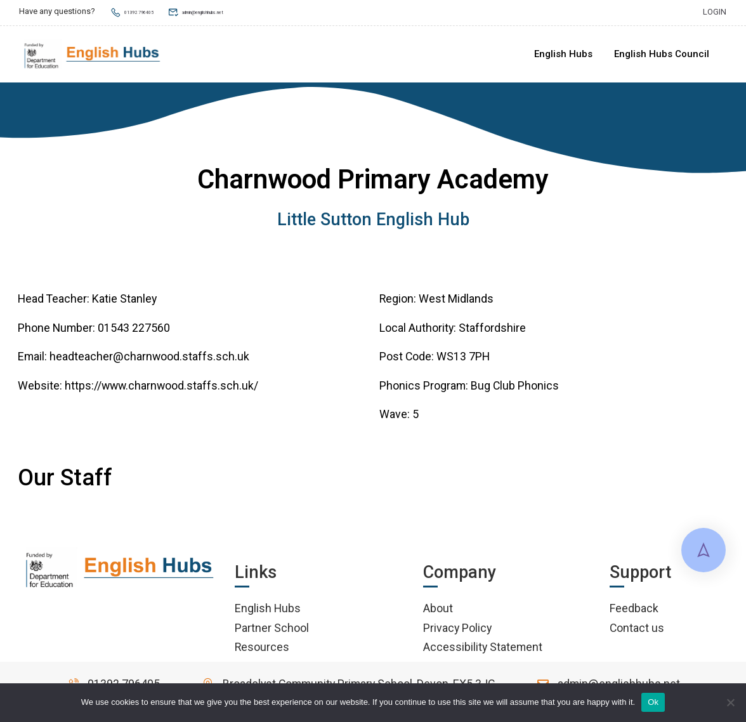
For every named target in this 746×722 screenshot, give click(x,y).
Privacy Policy (457, 629)
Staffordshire (492, 330)
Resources (262, 649)
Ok (653, 702)
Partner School (272, 629)
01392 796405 (143, 11)
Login (714, 11)
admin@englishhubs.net (242, 11)
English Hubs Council (661, 54)
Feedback (634, 610)
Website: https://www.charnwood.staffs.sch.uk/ (138, 388)
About (438, 610)
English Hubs (562, 54)
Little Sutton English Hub (373, 222)
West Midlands (456, 301)
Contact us (637, 629)
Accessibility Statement (482, 649)
